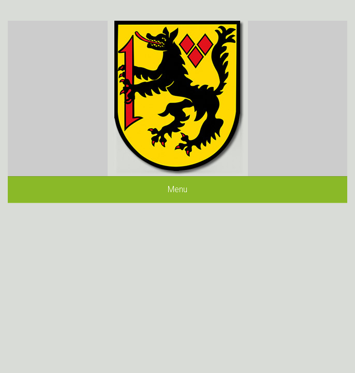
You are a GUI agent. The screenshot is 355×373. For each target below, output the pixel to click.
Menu (177, 189)
